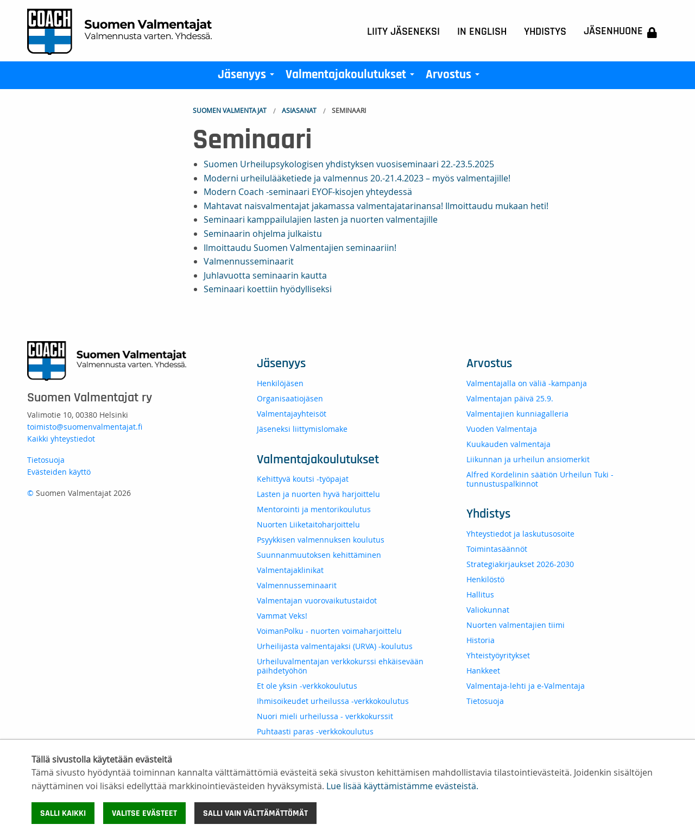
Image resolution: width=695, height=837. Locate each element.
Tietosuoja (46, 460)
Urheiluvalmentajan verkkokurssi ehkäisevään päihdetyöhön (340, 666)
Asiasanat (299, 110)
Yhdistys (545, 31)
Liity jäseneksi (403, 31)
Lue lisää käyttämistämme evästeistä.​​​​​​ (402, 786)
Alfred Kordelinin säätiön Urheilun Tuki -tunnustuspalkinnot (540, 479)
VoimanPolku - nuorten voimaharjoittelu (329, 631)
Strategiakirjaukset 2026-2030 (520, 564)
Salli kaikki (63, 813)
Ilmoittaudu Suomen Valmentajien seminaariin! (300, 248)
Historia (480, 640)
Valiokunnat (487, 610)
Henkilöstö (485, 579)
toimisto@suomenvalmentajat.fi (84, 426)
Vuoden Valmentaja (501, 429)
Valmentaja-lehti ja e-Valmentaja (525, 686)
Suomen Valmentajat (230, 110)
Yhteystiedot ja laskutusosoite (520, 533)
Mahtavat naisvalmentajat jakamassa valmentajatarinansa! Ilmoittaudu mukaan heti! (376, 206)
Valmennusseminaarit (249, 261)
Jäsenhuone (620, 32)
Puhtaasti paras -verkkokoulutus (315, 731)
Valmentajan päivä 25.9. (509, 398)
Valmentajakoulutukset (352, 77)
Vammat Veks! (282, 616)
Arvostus (455, 77)
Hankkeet (483, 670)
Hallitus (480, 594)
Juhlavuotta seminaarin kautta (265, 275)
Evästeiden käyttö (59, 472)
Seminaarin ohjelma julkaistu (263, 234)
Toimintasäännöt (496, 549)
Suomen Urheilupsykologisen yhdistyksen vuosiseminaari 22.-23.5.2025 (349, 164)
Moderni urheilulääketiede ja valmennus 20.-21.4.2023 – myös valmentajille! (357, 178)
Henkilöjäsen (280, 383)
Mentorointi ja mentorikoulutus (314, 509)
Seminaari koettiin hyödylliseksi (268, 289)
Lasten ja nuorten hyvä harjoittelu (318, 494)
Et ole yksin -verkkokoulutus (307, 686)
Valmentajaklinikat (290, 570)
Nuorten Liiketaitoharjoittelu (308, 524)
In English (482, 31)
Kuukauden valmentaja (508, 444)
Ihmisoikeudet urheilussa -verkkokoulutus (333, 701)
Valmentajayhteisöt (291, 413)
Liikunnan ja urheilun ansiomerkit (528, 459)
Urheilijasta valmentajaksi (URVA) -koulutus (335, 646)
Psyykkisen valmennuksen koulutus (320, 539)
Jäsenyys (248, 77)
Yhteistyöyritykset (498, 655)
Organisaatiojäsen (290, 398)
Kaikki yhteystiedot (61, 438)
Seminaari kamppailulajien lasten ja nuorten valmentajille (321, 219)
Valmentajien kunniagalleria (517, 413)
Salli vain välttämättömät (255, 813)
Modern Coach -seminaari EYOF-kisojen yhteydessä (308, 192)
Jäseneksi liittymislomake (302, 429)
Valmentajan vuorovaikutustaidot (317, 600)
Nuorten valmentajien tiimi (515, 625)
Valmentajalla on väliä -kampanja (526, 383)
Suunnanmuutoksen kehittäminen (319, 555)
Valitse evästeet (144, 813)
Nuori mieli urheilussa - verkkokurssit (325, 716)
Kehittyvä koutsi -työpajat (303, 479)
